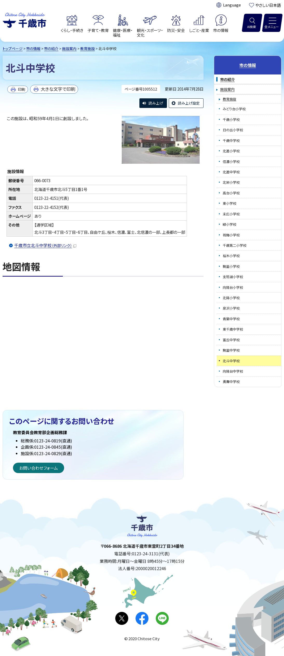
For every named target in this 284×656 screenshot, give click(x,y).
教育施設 (87, 48)
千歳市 (24, 19)
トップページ (13, 48)
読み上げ (155, 103)
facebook (142, 618)
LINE (162, 618)
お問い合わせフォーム (38, 468)
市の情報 (33, 48)
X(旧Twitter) (121, 618)
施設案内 (69, 48)
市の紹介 (51, 48)
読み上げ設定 (189, 103)
